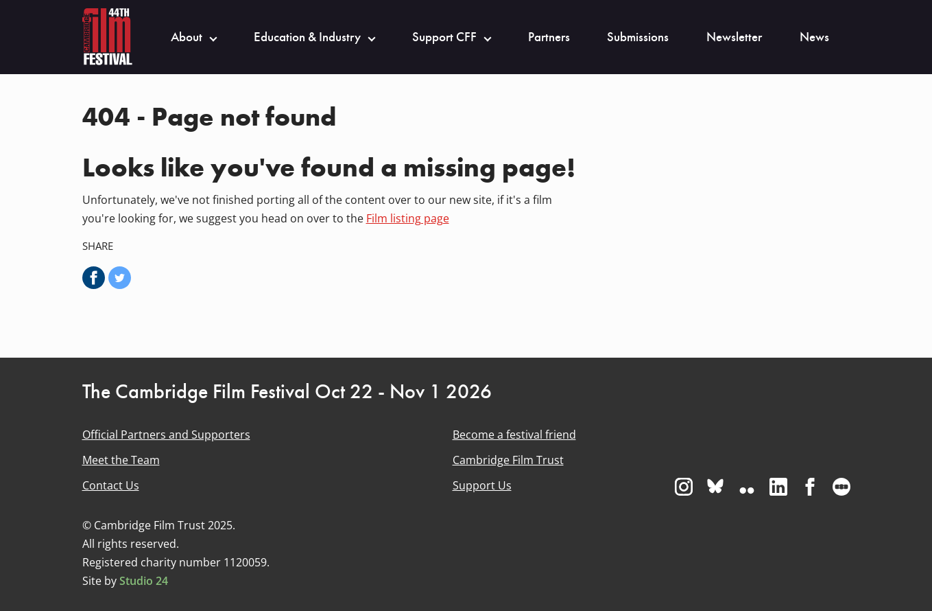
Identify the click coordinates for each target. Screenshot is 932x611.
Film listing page (407, 218)
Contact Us (110, 485)
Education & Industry (307, 37)
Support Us (482, 485)
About (186, 37)
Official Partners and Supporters (166, 434)
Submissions (638, 37)
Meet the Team (121, 460)
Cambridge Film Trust (508, 460)
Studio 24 (143, 580)
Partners (549, 37)
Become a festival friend (514, 434)
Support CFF (444, 37)
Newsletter (734, 37)
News (814, 37)
